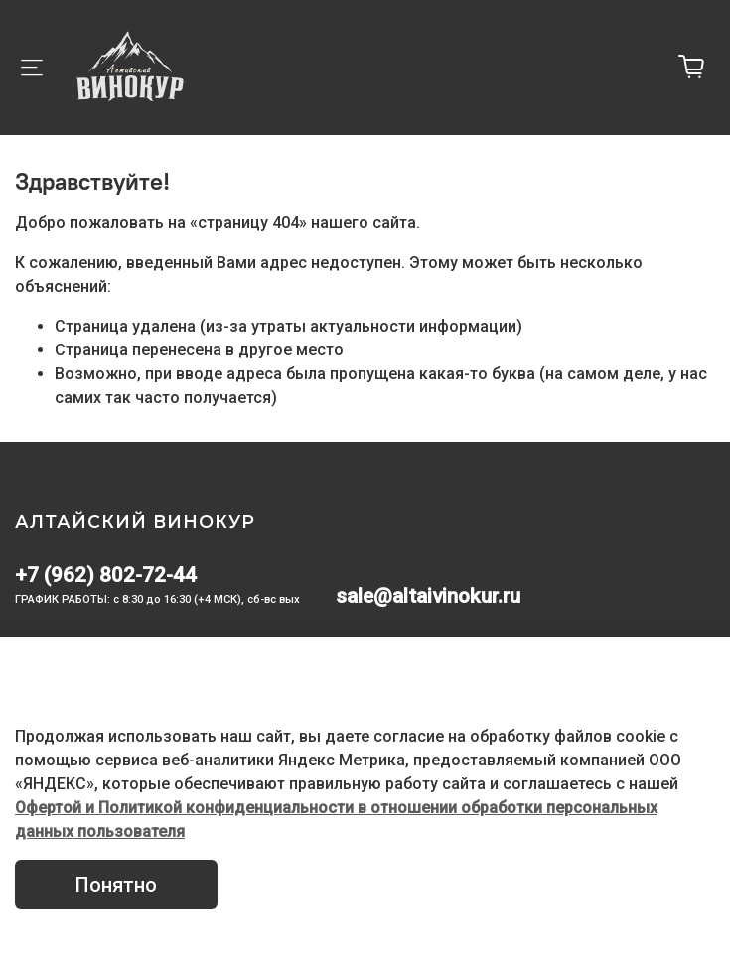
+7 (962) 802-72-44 (106, 575)
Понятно (116, 885)
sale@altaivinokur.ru (428, 596)
